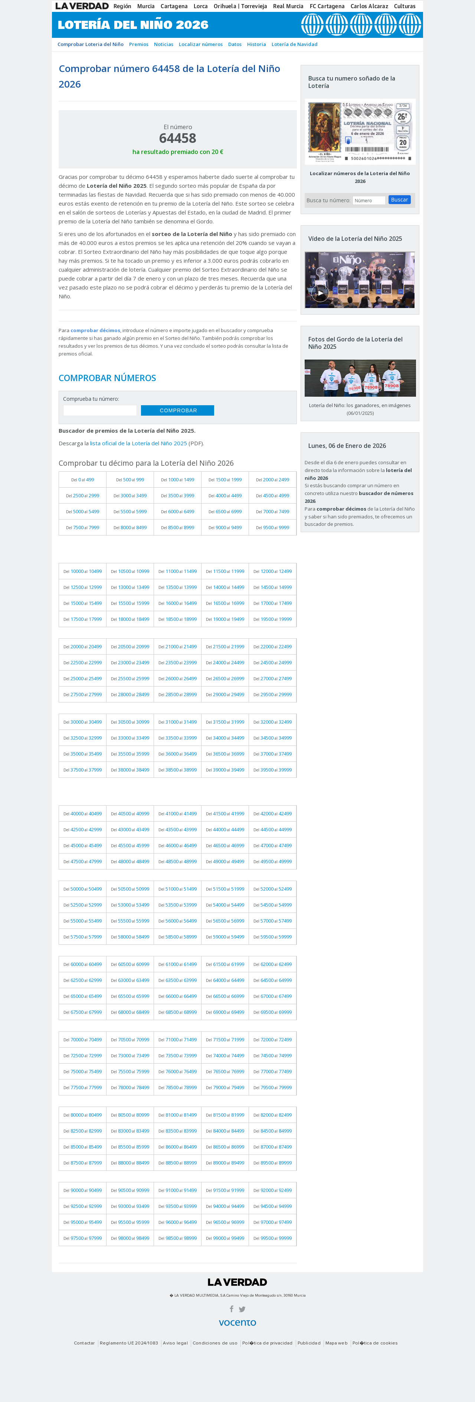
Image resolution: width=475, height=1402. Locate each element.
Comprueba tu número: (91, 398)
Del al (82, 479)
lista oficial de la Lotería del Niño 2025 (138, 443)
